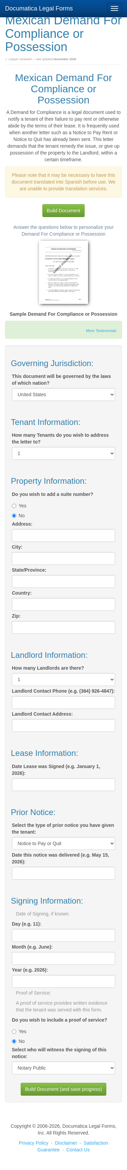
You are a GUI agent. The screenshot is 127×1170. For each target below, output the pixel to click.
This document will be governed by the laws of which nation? (61, 380)
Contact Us (78, 1149)
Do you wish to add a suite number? (52, 494)
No (18, 515)
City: (17, 547)
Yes (19, 505)
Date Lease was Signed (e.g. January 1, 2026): (56, 770)
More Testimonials (101, 331)
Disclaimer (66, 1143)
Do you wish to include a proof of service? (59, 1020)
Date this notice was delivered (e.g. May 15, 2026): (60, 858)
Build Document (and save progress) (63, 1089)
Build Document (63, 210)
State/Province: (29, 570)
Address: (22, 524)
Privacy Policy (33, 1143)
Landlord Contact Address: (42, 714)
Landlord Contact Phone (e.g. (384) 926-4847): (63, 691)
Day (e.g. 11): (26, 924)
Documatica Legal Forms (39, 8)
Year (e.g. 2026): (30, 970)
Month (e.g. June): (32, 947)
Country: (21, 593)
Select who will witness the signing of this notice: (59, 1053)
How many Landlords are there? (48, 668)
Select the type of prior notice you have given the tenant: (63, 828)
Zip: (16, 616)
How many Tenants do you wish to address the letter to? (60, 438)
